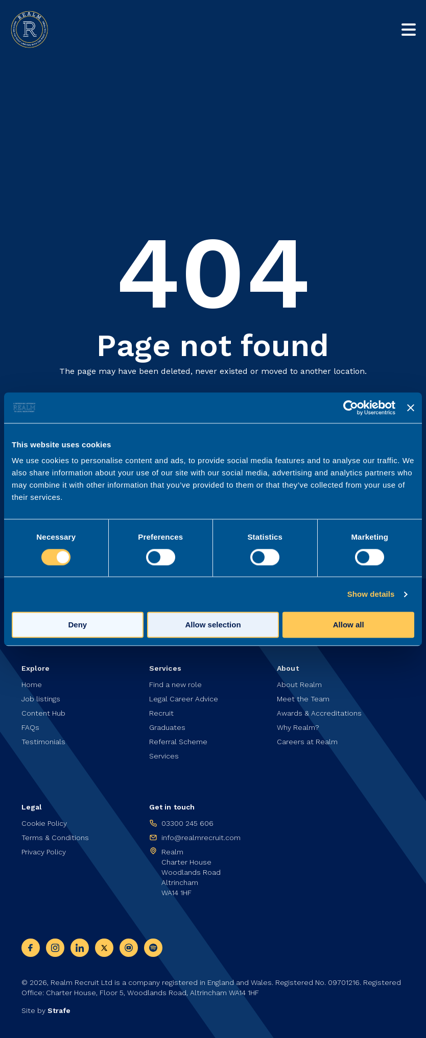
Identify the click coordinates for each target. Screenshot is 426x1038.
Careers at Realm (307, 742)
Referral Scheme (178, 742)
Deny (77, 624)
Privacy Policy (43, 852)
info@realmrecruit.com (201, 837)
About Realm (299, 684)
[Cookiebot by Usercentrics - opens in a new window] (350, 407)
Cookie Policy (44, 823)
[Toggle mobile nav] (408, 29)
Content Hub (43, 713)
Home (31, 684)
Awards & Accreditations (319, 713)
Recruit (161, 713)
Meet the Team (303, 699)
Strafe (59, 1010)
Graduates (167, 727)
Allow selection (213, 624)
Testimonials (43, 742)
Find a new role (175, 684)
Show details (371, 594)
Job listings (40, 699)
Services (164, 756)
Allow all (348, 624)
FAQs (30, 727)
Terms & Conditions (55, 837)
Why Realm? (298, 727)
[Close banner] (410, 407)
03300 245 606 (187, 823)
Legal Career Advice (183, 699)
